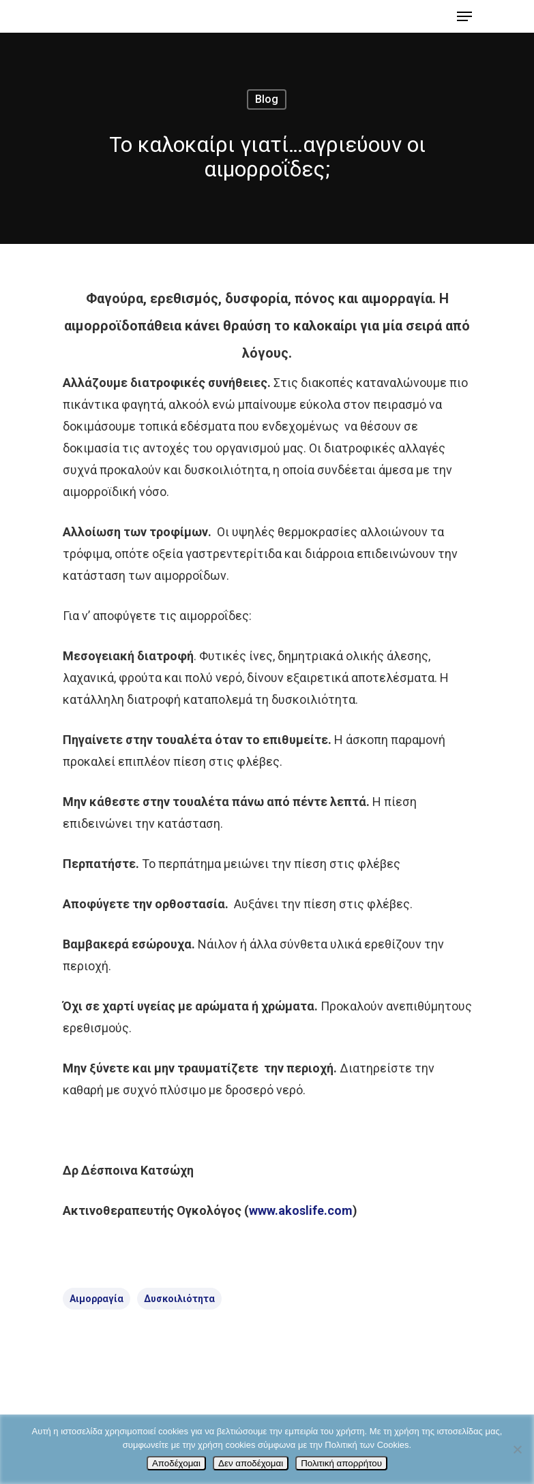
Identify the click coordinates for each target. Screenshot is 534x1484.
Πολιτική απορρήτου (341, 1463)
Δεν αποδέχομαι (250, 1463)
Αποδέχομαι (176, 1463)
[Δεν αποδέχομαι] (517, 1449)
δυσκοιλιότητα (179, 1298)
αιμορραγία (96, 1298)
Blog (266, 99)
